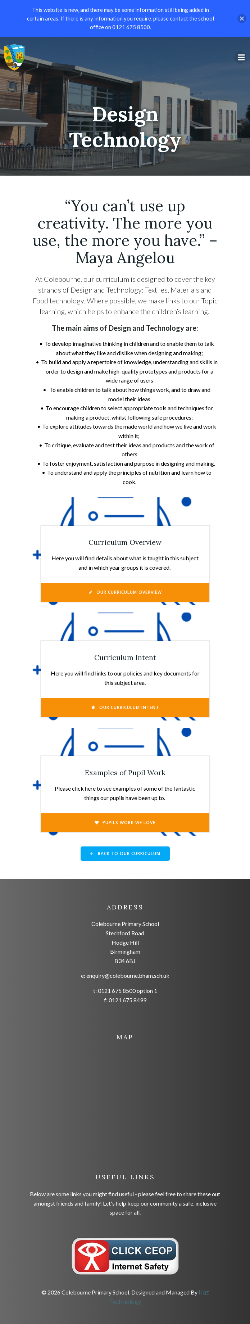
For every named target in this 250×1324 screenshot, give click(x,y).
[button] (241, 18)
